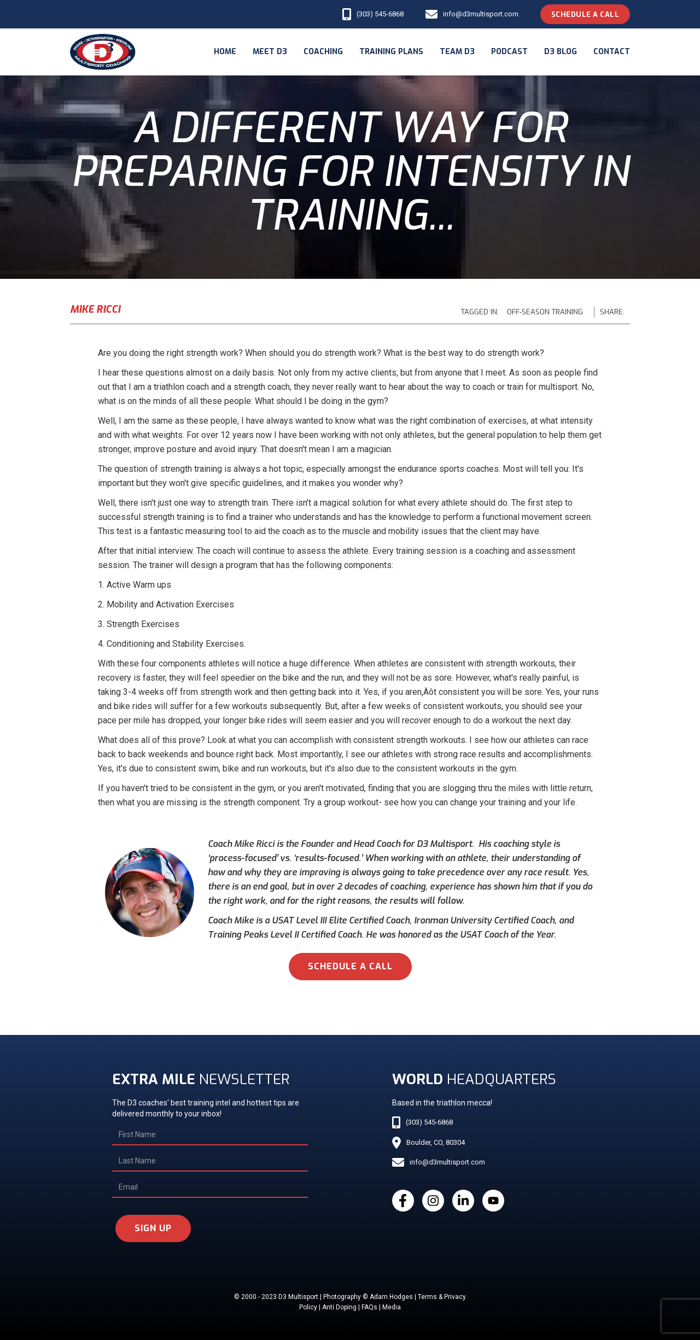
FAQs (369, 1307)
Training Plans (391, 51)
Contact (611, 51)
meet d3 (270, 51)
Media (391, 1307)
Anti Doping (339, 1307)
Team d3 (457, 51)
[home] (103, 51)
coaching (323, 51)
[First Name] (210, 1135)
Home (225, 51)
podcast (509, 51)
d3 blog (560, 51)
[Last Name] (210, 1161)
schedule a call (350, 966)
